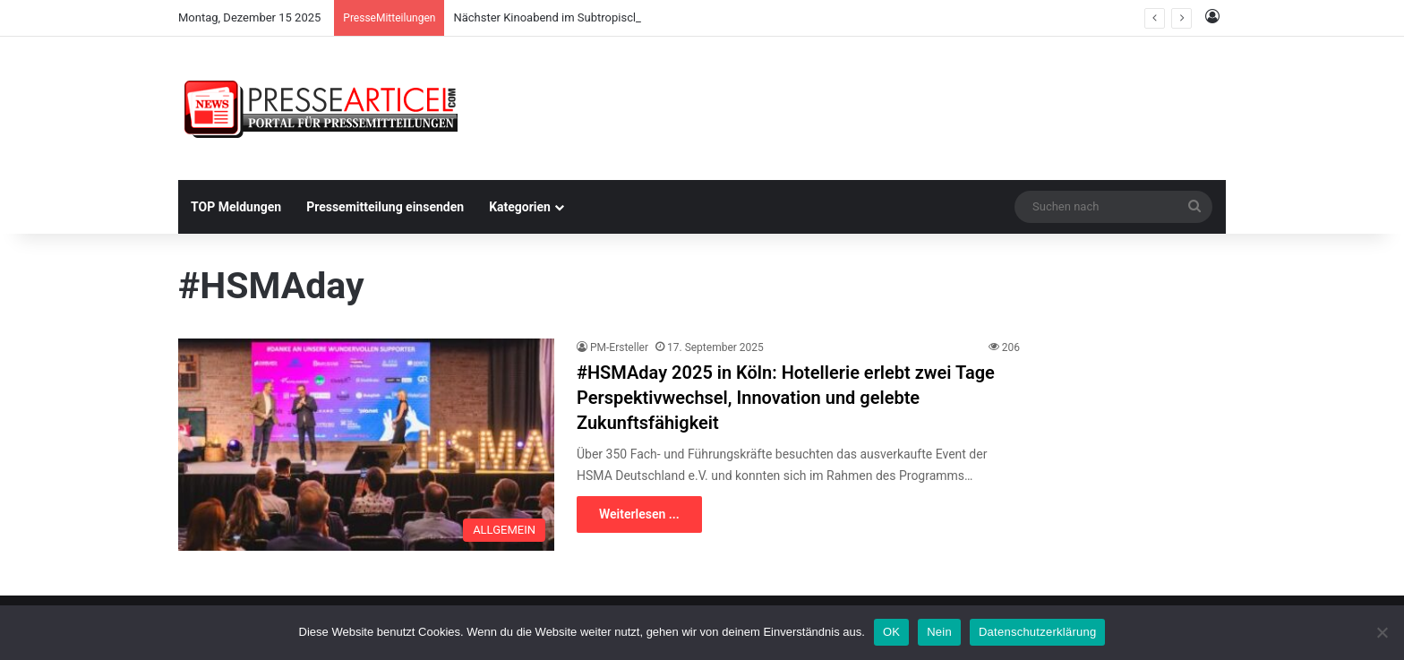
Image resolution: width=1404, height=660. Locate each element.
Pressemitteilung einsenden (385, 207)
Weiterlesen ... (639, 514)
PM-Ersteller (619, 347)
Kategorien (520, 207)
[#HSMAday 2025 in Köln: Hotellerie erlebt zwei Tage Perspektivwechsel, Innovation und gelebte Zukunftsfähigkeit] (366, 445)
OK (891, 632)
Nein (939, 632)
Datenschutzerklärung (1037, 632)
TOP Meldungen (236, 207)
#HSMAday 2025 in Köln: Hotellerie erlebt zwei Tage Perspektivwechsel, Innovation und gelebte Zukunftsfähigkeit (786, 397)
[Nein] (1382, 632)
